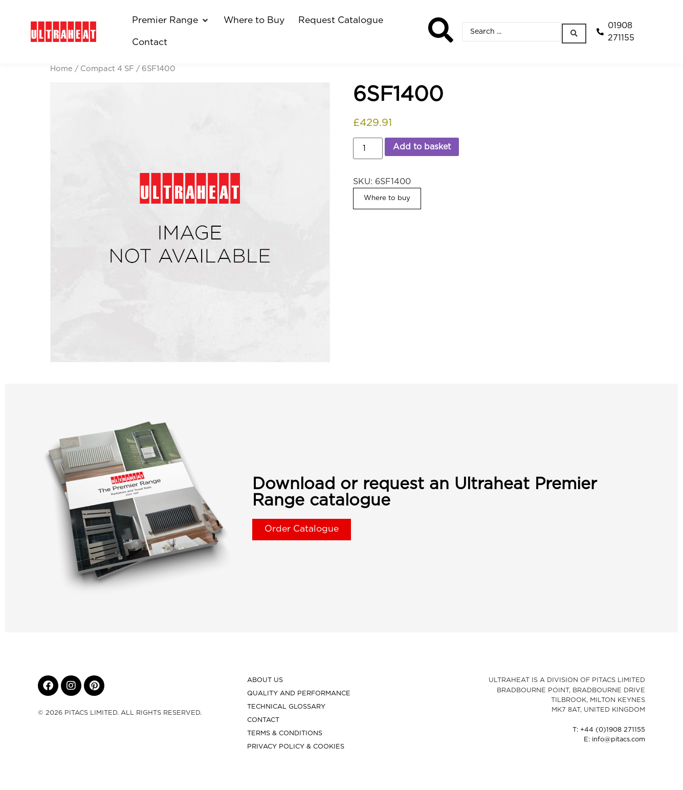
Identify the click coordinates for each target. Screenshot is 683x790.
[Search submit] (575, 31)
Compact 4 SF (107, 69)
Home (61, 69)
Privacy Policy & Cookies (295, 746)
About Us (265, 680)
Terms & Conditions (284, 733)
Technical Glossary (286, 707)
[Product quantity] (368, 148)
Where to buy (387, 198)
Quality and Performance (298, 693)
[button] (171, 20)
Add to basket (422, 147)
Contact (263, 720)
